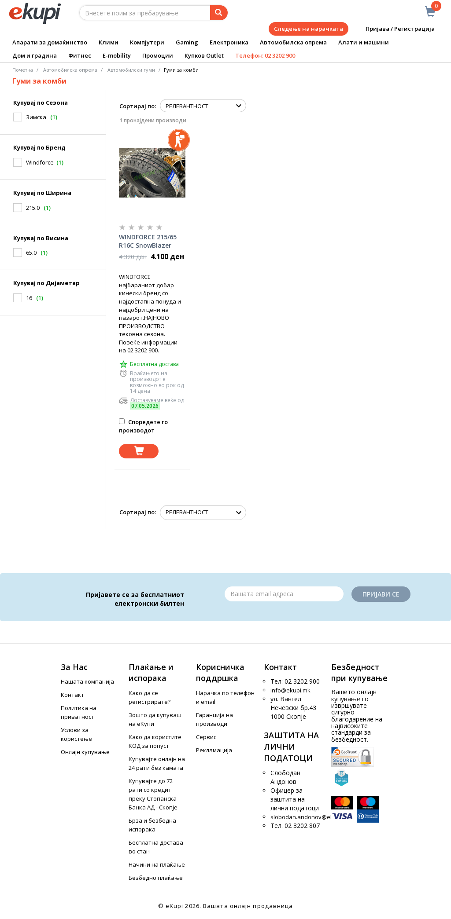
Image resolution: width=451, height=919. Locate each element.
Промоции (157, 55)
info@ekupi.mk (290, 690)
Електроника (229, 42)
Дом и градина (34, 55)
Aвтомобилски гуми (131, 69)
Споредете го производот (143, 426)
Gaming (187, 42)
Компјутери (147, 42)
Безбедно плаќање (156, 878)
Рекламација (214, 750)
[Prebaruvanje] (219, 12)
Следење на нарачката (308, 29)
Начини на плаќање (157, 864)
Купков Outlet (204, 55)
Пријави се (380, 594)
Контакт (72, 695)
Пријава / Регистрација (394, 29)
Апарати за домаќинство (49, 42)
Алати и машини (363, 42)
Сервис (206, 737)
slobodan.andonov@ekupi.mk (310, 817)
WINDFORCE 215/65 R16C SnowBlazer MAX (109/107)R (148, 241)
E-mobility (117, 55)
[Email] (284, 593)
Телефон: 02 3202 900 (265, 55)
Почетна (22, 69)
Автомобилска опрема (293, 42)
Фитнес (79, 55)
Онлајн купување (85, 752)
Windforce (40, 162)
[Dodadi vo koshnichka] (139, 451)
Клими (108, 42)
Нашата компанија (87, 681)
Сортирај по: (137, 106)
